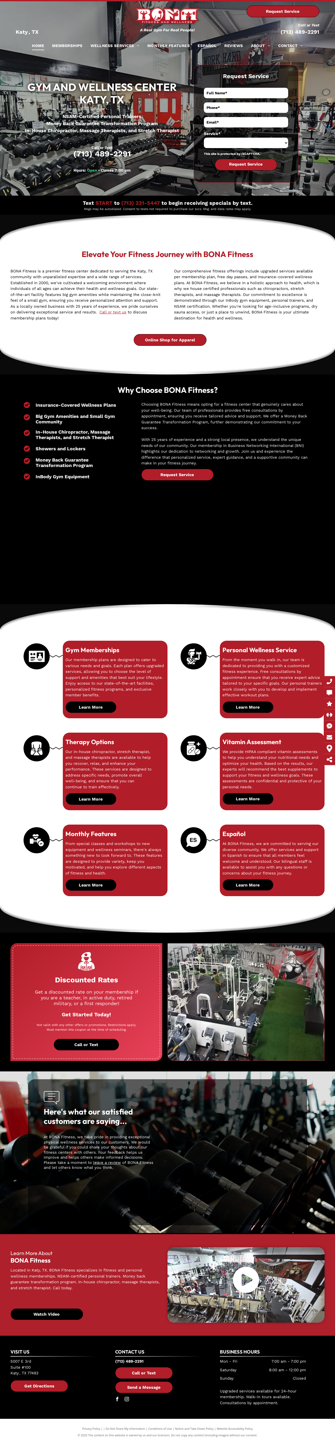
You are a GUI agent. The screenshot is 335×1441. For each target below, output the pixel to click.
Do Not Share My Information (125, 1429)
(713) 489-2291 (300, 32)
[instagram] (127, 1400)
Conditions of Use (160, 1429)
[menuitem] (38, 46)
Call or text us (112, 312)
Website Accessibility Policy (235, 1429)
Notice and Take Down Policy (194, 1429)
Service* (212, 133)
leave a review (107, 1162)
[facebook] (117, 1400)
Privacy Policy (91, 1429)
